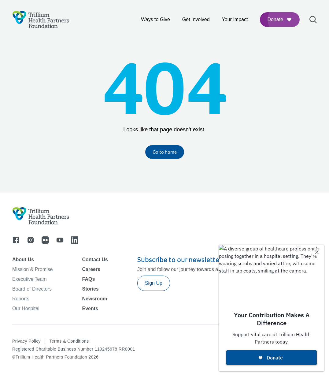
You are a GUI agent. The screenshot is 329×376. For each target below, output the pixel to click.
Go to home (165, 152)
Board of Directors (32, 288)
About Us (23, 259)
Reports (20, 298)
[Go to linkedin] (74, 240)
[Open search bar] (313, 19)
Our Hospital (25, 308)
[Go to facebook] (16, 240)
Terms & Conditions (69, 341)
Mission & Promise (32, 269)
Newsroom (94, 298)
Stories (90, 288)
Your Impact (235, 19)
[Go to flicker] (45, 240)
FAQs (88, 279)
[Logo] (40, 19)
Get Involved (196, 19)
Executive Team (29, 279)
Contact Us (95, 259)
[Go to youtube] (60, 240)
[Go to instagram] (30, 240)
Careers (91, 269)
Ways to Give (155, 19)
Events (90, 308)
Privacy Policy (26, 341)
